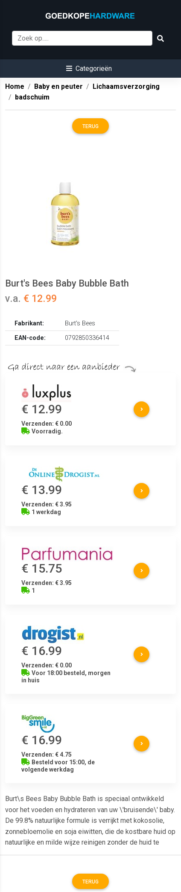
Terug (90, 126)
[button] (89, 68)
